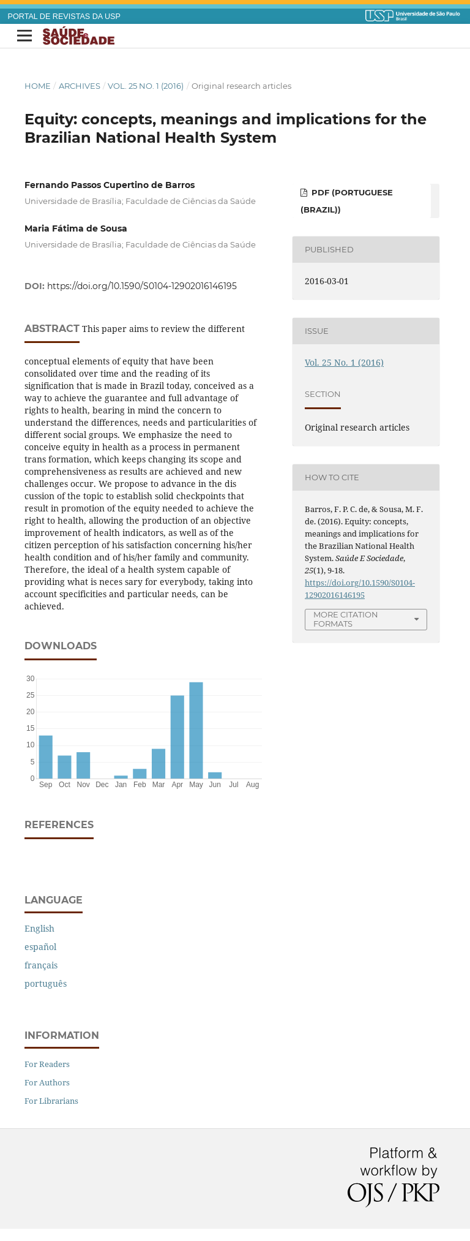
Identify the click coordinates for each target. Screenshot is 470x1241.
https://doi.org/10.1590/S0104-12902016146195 (142, 286)
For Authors (47, 1082)
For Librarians (51, 1100)
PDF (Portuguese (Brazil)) (346, 200)
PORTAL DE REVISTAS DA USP (64, 16)
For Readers (47, 1063)
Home (37, 86)
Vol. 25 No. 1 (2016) (146, 86)
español (40, 946)
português (45, 983)
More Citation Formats (345, 618)
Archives (79, 86)
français (41, 965)
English (39, 928)
